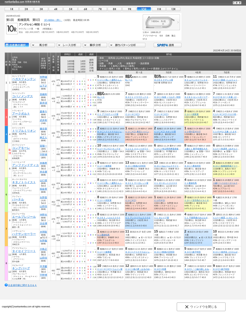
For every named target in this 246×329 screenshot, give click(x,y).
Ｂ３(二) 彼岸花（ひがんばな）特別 (229, 252)
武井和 (43, 120)
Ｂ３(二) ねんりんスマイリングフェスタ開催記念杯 (177, 166)
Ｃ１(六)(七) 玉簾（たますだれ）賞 (229, 131)
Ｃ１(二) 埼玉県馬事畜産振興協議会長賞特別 (174, 149)
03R (41, 9)
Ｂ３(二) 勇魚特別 (192, 166)
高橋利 (43, 94)
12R (173, 9)
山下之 (43, 85)
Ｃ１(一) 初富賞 (191, 114)
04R (56, 9)
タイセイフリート (24, 251)
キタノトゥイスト (24, 182)
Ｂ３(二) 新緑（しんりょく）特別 (228, 80)
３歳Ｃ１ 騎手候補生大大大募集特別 (201, 149)
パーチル (18, 199)
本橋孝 (43, 163)
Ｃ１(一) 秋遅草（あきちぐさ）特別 (229, 149)
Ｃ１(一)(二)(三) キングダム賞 (110, 149)
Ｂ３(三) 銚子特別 (192, 252)
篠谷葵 (43, 128)
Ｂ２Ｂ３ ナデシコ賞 (163, 80)
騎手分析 (95, 45)
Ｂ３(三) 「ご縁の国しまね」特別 (199, 269)
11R (159, 9)
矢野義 (43, 240)
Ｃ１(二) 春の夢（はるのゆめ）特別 (141, 269)
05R (70, 9)
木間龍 (43, 231)
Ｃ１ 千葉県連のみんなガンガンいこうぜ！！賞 (206, 217)
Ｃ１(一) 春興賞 (104, 166)
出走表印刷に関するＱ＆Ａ (22, 285)
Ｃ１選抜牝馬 (190, 183)
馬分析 (43, 45)
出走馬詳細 (17, 45)
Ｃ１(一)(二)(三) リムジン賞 (109, 269)
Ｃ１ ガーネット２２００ (165, 183)
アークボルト (21, 113)
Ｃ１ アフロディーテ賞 (107, 114)
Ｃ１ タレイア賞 (161, 217)
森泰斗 (43, 111)
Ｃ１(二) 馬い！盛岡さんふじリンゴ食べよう (117, 80)
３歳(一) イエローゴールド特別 (227, 183)
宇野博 (43, 154)
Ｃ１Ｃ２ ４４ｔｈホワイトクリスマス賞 (144, 149)
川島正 (43, 249)
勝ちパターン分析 (127, 45)
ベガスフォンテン (24, 79)
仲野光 (43, 214)
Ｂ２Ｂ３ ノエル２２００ (108, 217)
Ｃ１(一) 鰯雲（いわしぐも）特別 (228, 217)
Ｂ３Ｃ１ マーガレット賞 (136, 183)
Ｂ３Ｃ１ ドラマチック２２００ (139, 97)
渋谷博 (43, 223)
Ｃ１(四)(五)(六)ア (192, 131)
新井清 (43, 103)
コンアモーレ (21, 147)
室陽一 (43, 145)
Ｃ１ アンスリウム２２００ (137, 217)
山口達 (43, 180)
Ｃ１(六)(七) (159, 200)
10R (144, 9)
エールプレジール (24, 216)
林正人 (43, 137)
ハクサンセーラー (24, 234)
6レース (128, 80)
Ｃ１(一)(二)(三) (132, 114)
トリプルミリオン (24, 130)
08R (115, 9)
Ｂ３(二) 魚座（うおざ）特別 (167, 97)
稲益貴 (43, 189)
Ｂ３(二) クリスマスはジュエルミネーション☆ (118, 131)
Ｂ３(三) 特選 (160, 269)
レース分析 (69, 45)
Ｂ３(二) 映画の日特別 (135, 166)
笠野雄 (43, 77)
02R (26, 9)
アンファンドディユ (25, 165)
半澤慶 (43, 266)
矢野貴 (43, 197)
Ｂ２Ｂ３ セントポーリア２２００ (200, 97)
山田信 (43, 206)
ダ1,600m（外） (53, 20)
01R (12, 9)
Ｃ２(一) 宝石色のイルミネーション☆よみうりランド (209, 200)
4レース (100, 97)
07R (100, 9)
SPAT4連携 (167, 45)
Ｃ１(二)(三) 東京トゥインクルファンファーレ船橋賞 (149, 131)
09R (129, 9)
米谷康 (43, 171)
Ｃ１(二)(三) (130, 200)
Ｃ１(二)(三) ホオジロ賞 (165, 131)
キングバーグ (21, 268)
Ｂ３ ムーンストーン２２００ (198, 80)
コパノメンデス (22, 96)
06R (85, 9)
